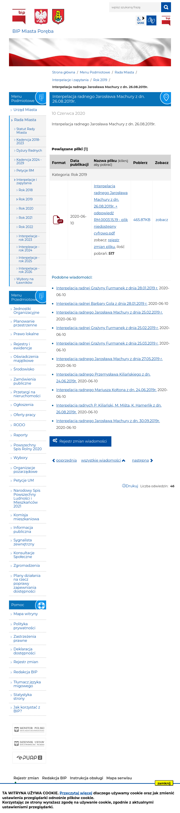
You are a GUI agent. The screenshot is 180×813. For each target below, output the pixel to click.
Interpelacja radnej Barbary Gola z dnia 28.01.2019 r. (101, 303)
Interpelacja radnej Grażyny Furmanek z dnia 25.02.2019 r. (107, 328)
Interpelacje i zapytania (70, 80)
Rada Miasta (124, 72)
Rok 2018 (26, 190)
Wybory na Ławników (25, 280)
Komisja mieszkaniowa (26, 517)
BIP (166, 21)
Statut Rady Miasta (25, 130)
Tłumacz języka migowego (27, 684)
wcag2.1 (141, 20)
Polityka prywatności (24, 626)
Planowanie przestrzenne (25, 323)
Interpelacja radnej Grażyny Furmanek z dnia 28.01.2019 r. (107, 288)
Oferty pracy (24, 415)
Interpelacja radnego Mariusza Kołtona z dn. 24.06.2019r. (106, 390)
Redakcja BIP (25, 672)
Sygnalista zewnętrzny (24, 542)
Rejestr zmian (26, 662)
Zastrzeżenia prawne (25, 638)
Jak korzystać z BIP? (27, 709)
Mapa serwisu (119, 778)
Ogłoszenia (24, 405)
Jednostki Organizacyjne (26, 311)
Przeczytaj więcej (76, 793)
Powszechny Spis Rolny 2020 (28, 447)
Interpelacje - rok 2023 (29, 237)
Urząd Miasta (25, 110)
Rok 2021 (25, 218)
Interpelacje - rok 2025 (29, 259)
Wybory (20, 458)
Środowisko (24, 369)
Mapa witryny (26, 614)
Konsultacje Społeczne (24, 555)
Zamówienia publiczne (25, 381)
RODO (19, 425)
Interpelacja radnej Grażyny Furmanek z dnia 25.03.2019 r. (107, 343)
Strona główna (63, 72)
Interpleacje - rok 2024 (29, 248)
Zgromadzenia (27, 565)
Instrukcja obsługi (86, 778)
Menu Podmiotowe (95, 72)
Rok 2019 (100, 80)
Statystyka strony (23, 697)
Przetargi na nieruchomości (27, 394)
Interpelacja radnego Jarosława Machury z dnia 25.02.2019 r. (109, 312)
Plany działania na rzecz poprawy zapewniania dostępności (27, 584)
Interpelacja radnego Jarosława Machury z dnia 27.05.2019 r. (109, 359)
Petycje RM (25, 170)
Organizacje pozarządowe (26, 470)
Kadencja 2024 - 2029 (29, 161)
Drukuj (132, 486)
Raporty (21, 435)
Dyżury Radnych (29, 150)
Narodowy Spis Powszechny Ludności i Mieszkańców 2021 (27, 498)
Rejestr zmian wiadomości (83, 441)
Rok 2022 (26, 227)
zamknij (164, 783)
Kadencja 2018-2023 (28, 141)
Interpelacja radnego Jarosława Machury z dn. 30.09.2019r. (108, 421)
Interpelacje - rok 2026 (29, 270)
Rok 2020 (26, 208)
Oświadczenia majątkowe (26, 358)
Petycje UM (24, 480)
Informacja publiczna (23, 529)
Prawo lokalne (26, 334)
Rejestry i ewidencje (23, 346)
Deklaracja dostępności (24, 651)
